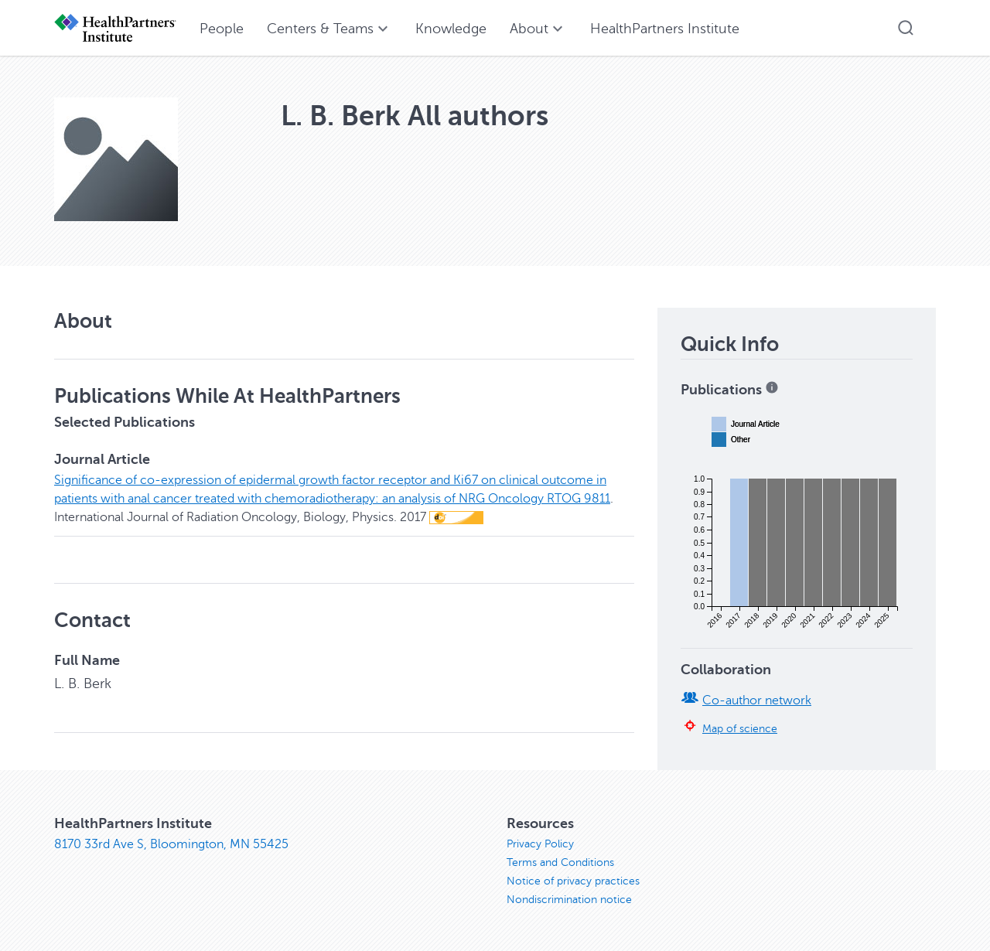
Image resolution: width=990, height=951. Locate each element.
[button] (905, 28)
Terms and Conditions (560, 862)
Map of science (739, 728)
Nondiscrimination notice (569, 899)
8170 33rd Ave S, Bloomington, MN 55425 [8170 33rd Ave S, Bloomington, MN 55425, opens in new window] (171, 844)
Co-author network (756, 700)
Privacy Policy (540, 844)
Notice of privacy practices (573, 881)
